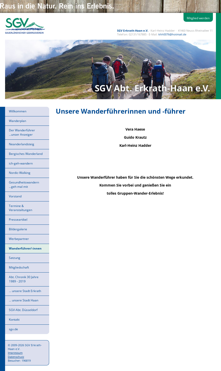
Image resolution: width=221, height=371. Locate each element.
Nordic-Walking (19, 173)
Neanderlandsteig (21, 144)
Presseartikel (18, 219)
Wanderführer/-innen (25, 248)
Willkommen (17, 111)
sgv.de (13, 329)
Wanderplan (17, 121)
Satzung (14, 258)
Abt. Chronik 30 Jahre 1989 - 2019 (24, 279)
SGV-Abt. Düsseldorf (23, 310)
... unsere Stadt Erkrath (25, 291)
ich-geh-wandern (21, 163)
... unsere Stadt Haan (23, 300)
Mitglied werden (198, 18)
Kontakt (14, 319)
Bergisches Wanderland (26, 154)
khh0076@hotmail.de (172, 34)
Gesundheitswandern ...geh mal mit (24, 184)
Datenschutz (16, 357)
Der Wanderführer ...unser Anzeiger (22, 132)
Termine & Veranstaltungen (20, 208)
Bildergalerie (18, 229)
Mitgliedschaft (19, 267)
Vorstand (15, 196)
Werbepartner (19, 239)
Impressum (15, 353)
